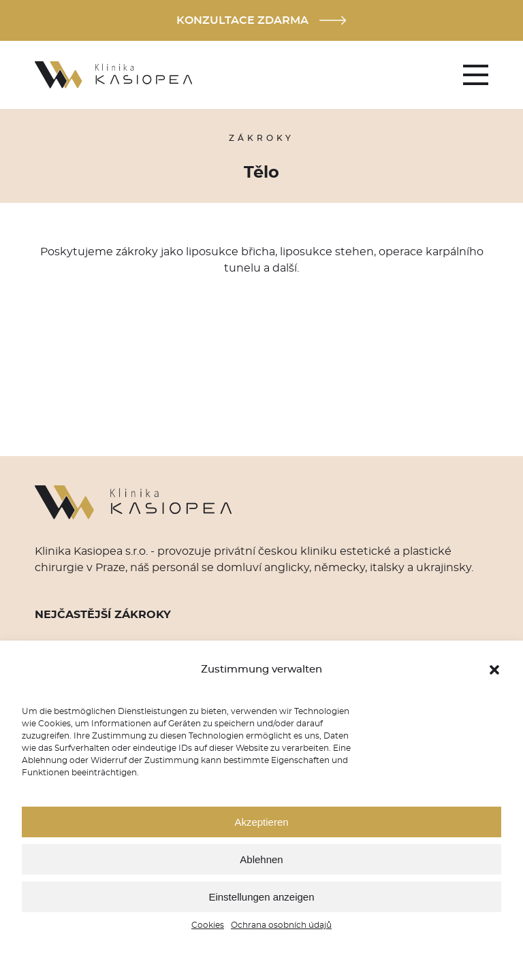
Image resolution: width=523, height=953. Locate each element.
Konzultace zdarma (261, 20)
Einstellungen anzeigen (261, 897)
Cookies (207, 925)
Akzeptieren (261, 822)
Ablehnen (261, 859)
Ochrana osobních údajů (281, 925)
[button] (494, 670)
